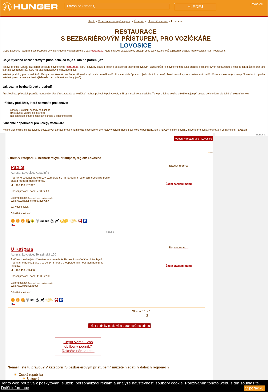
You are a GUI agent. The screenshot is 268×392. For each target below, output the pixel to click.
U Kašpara (22, 249)
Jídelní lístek (22, 206)
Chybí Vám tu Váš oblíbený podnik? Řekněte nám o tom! (78, 346)
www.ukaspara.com (28, 285)
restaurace (97, 50)
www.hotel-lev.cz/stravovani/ (33, 200)
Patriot (17, 167)
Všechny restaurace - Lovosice (193, 138)
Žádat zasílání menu (179, 183)
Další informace (15, 387)
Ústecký (30, 378)
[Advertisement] (109, 239)
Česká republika (28, 374)
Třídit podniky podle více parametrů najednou (119, 325)
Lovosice (136, 45)
